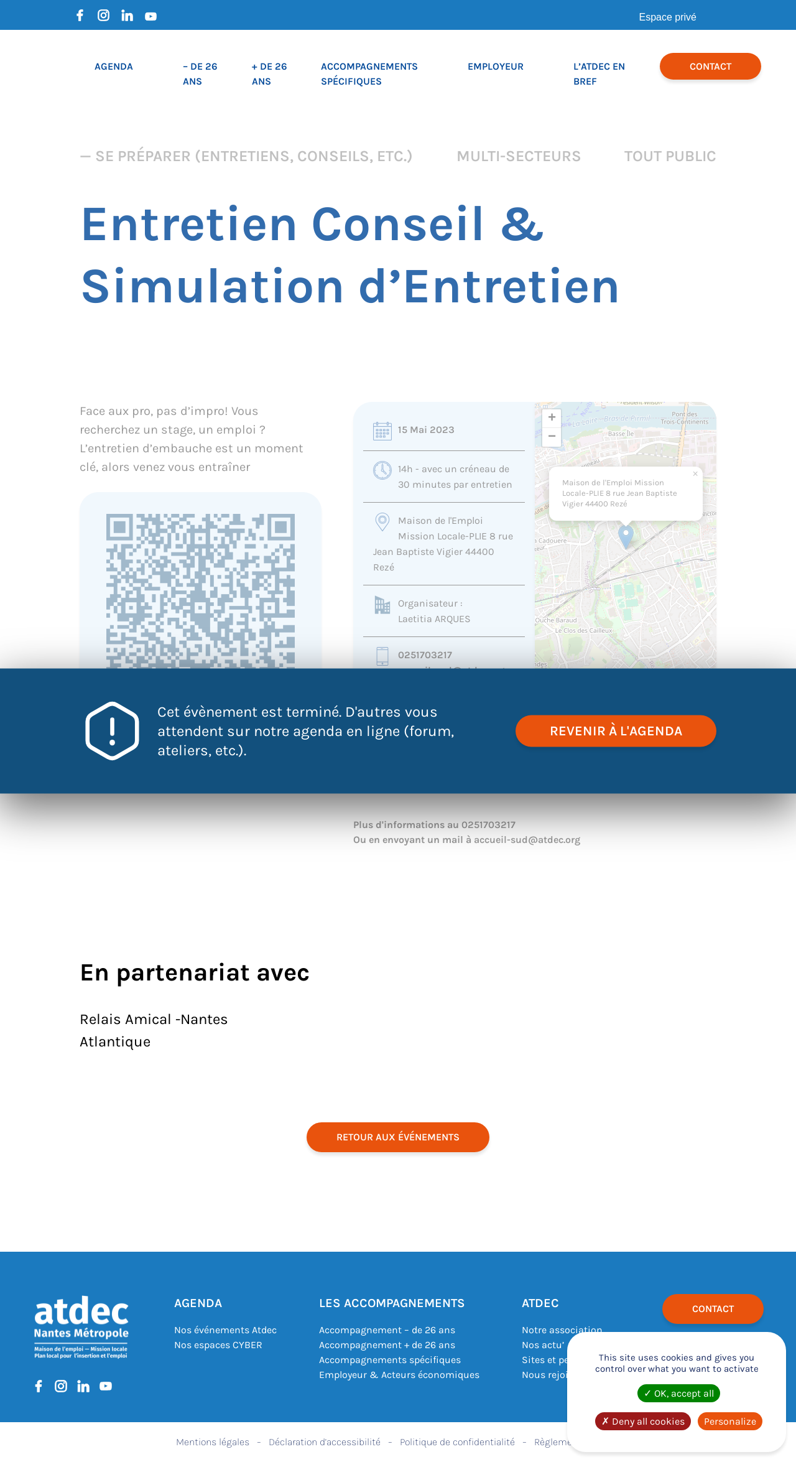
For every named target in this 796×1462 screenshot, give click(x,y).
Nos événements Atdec (225, 1330)
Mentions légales (212, 1442)
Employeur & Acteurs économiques (399, 1375)
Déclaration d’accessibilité (325, 1442)
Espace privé (668, 17)
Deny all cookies (643, 1421)
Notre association (562, 1330)
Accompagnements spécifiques (390, 1360)
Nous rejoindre (555, 1375)
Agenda (114, 66)
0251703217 (425, 655)
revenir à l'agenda (616, 731)
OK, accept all (679, 1393)
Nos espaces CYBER (218, 1345)
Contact (710, 66)
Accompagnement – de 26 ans (387, 1330)
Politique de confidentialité (457, 1442)
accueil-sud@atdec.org (527, 839)
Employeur (496, 66)
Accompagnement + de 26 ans (387, 1345)
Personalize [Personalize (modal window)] (730, 1421)
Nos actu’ (543, 1345)
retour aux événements (398, 1137)
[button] (626, 537)
